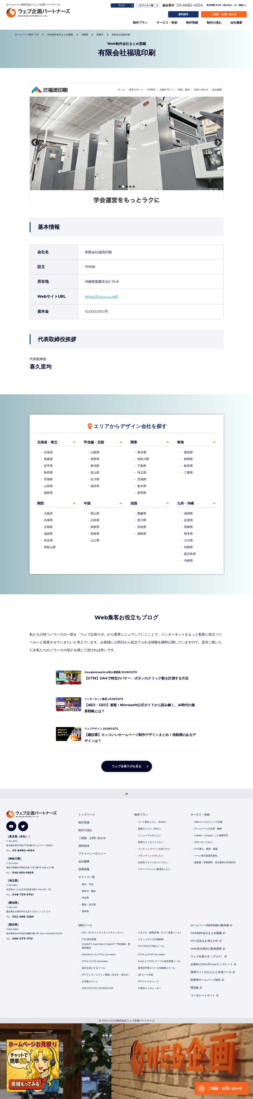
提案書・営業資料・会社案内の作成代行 (215, 862)
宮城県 (48, 479)
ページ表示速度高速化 (205, 855)
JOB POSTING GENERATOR (97, 988)
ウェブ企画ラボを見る (126, 766)
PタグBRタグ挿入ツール (151, 946)
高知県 (141, 527)
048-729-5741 (23, 894)
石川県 (95, 479)
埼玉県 (141, 472)
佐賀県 (188, 520)
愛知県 (188, 452)
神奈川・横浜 (89, 891)
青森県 (48, 459)
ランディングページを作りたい (154, 848)
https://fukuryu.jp (100, 297)
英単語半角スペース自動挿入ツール (156, 967)
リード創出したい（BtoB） (152, 821)
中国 (87, 503)
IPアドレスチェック (148, 981)
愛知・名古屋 (89, 904)
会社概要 (236, 22)
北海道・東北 (47, 442)
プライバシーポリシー (92, 853)
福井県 (95, 486)
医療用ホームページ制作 (207, 979)
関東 (133, 442)
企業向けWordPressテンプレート (213, 964)
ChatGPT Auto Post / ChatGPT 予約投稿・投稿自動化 (106, 946)
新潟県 (95, 466)
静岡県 (188, 459)
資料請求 (183, 14)
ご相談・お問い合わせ (224, 14)
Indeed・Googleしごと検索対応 (211, 835)
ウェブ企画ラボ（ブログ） (209, 956)
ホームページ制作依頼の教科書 (211, 925)
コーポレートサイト (205, 995)
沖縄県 (188, 560)
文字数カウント (90, 981)
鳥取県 (95, 527)
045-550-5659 (23, 872)
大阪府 (48, 513)
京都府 (48, 527)
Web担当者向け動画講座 (208, 948)
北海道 (48, 452)
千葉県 (141, 466)
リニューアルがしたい (149, 835)
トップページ (86, 814)
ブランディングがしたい (151, 855)
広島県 (95, 520)
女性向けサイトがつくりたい (153, 862)
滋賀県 (48, 533)
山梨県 (95, 452)
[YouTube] (11, 826)
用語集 (196, 987)
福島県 (48, 493)
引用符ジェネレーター (149, 988)
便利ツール (85, 925)
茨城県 (141, 479)
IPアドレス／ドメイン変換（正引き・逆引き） (106, 974)
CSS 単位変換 (89, 939)
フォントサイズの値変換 (151, 939)
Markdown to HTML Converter (99, 954)
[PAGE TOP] (126, 793)
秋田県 (48, 472)
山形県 (48, 486)
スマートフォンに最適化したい (154, 869)
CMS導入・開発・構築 (206, 848)
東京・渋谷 (87, 884)
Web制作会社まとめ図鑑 (208, 933)
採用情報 (83, 869)
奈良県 (48, 540)
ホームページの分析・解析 (208, 828)
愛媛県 (141, 513)
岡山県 (95, 513)
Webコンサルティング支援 (208, 821)
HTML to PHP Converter (151, 954)
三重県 (188, 472)
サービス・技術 (167, 22)
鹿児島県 (190, 554)
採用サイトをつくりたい (151, 842)
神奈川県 (143, 459)
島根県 (95, 533)
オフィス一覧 (146, 5)
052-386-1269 (23, 916)
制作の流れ (214, 22)
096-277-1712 (22, 938)
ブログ (121, 5)
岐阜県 (188, 466)
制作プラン (140, 22)
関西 (40, 503)
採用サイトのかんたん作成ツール (213, 972)
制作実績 (192, 22)
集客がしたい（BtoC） (150, 828)
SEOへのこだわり (203, 842)
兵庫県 (48, 520)
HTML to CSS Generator (95, 961)
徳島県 (141, 533)
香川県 (141, 520)
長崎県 (188, 527)
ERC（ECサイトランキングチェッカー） (103, 932)
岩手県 (48, 466)
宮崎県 (188, 547)
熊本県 (188, 533)
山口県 (95, 540)
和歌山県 (50, 547)
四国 (133, 503)
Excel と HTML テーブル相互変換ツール (159, 961)
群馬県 (141, 493)
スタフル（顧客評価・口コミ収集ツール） (160, 932)
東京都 (141, 452)
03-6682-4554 (190, 5)
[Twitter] (23, 826)
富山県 (95, 472)
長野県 (95, 459)
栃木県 (141, 486)
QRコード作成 (145, 974)
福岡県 (188, 513)
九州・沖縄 (185, 503)
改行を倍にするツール (93, 967)
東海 (180, 442)
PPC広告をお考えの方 (206, 940)
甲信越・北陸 (94, 442)
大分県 (188, 540)
